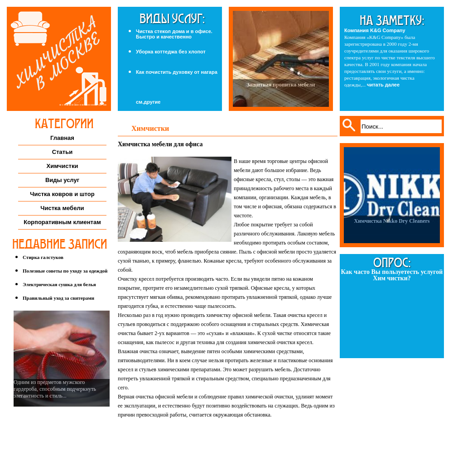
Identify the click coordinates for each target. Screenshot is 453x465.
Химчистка (59, 59)
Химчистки (62, 166)
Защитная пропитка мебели (280, 84)
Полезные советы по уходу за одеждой (65, 270)
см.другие (148, 102)
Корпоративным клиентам (62, 222)
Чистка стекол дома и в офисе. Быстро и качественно (174, 34)
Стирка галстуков (43, 257)
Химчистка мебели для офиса (160, 144)
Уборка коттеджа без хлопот (171, 51)
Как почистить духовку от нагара (176, 72)
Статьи (62, 152)
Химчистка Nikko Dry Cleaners (391, 221)
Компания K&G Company (374, 30)
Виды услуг (62, 180)
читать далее (383, 84)
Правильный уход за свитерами (58, 298)
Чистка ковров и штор (62, 194)
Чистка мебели (62, 208)
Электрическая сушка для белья (59, 284)
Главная (62, 137)
